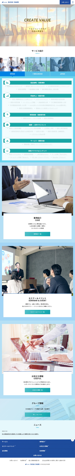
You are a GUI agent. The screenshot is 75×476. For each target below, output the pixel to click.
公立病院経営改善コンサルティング (59, 87)
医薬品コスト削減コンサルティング (47, 110)
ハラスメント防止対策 (38, 139)
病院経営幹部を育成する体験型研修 (22, 136)
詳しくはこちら (37, 424)
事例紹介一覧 (37, 243)
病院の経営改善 (15, 104)
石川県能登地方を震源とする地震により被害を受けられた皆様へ (20, 443)
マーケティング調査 (29, 104)
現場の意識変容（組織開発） (56, 136)
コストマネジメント (42, 101)
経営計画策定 (22, 90)
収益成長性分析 (43, 104)
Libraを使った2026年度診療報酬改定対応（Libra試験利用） (48, 107)
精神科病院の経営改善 (58, 101)
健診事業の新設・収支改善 (50, 90)
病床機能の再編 (34, 90)
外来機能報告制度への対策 (18, 107)
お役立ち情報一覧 (37, 399)
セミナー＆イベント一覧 (38, 321)
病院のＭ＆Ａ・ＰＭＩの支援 (32, 122)
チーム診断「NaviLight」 (60, 163)
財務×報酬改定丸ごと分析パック (22, 101)
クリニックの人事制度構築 (33, 133)
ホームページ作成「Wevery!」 (19, 165)
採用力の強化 (40, 136)
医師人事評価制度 (62, 133)
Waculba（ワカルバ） (59, 165)
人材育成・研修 (49, 133)
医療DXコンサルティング (14, 87)
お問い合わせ (65, 2)
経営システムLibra (15, 163)
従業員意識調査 (28, 163)
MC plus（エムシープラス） (41, 165)
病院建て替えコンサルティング (35, 87)
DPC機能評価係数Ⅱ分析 (58, 104)
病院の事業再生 (49, 122)
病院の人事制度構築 (15, 133)
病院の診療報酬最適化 (26, 110)
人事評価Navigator (43, 163)
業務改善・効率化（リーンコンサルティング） (38, 151)
